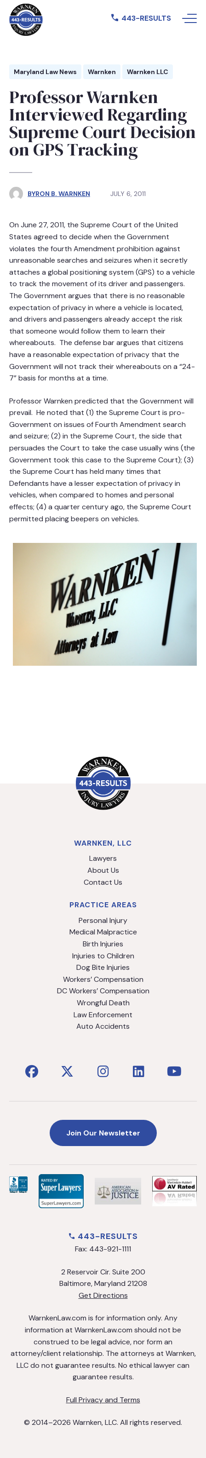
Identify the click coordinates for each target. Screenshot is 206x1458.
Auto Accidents (103, 1026)
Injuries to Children (103, 956)
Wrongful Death (103, 1003)
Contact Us (103, 882)
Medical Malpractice (103, 932)
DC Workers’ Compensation (103, 991)
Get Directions (103, 1295)
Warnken (102, 72)
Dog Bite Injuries (103, 967)
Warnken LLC (147, 72)
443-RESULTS (140, 17)
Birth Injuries (103, 944)
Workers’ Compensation (103, 979)
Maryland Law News (45, 72)
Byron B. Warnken (59, 194)
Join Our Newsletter (103, 1133)
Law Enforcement (103, 1015)
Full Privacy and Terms (103, 1400)
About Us (103, 870)
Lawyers (103, 858)
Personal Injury (103, 920)
